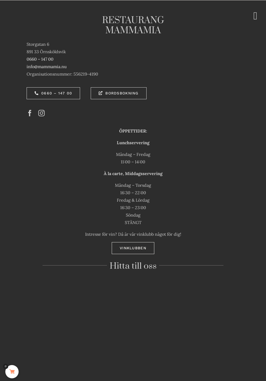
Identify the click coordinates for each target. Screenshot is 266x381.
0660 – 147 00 (40, 59)
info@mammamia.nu (47, 66)
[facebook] (30, 113)
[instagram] (41, 113)
